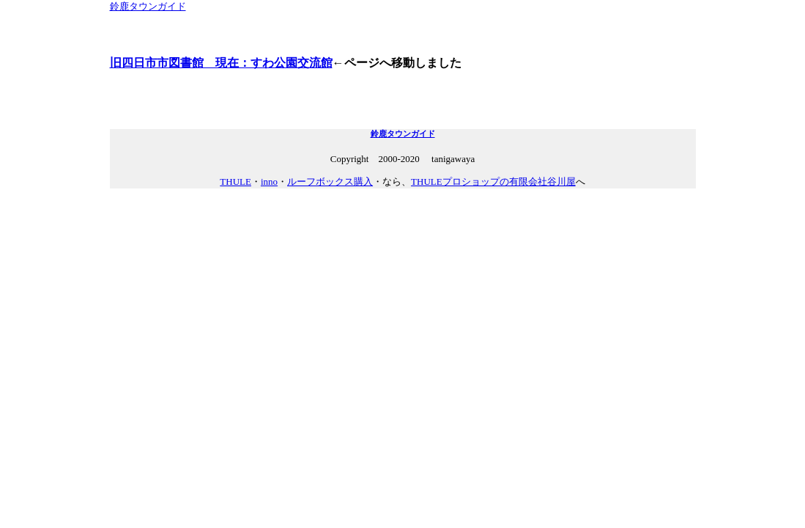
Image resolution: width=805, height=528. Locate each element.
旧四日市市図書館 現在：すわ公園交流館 (221, 62)
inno (269, 181)
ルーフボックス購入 (330, 181)
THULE (235, 181)
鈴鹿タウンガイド (148, 6)
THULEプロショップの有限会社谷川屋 (493, 181)
